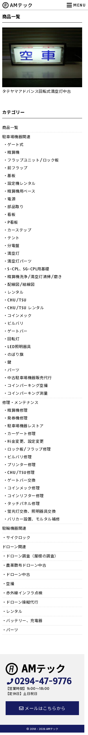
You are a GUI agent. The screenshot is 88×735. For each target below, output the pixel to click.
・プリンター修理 (19, 464)
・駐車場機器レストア (23, 425)
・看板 (9, 214)
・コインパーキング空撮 (25, 385)
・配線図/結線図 (19, 284)
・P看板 (10, 222)
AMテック (21, 5)
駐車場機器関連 (16, 136)
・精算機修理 (15, 410)
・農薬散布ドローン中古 (24, 565)
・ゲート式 (13, 144)
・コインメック (17, 315)
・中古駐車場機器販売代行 (27, 377)
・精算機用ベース (19, 191)
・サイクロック (16, 537)
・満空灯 (11, 253)
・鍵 (7, 362)
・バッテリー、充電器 (22, 620)
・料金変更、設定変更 (23, 441)
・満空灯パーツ (17, 261)
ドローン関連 (14, 546)
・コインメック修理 (21, 488)
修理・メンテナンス (20, 402)
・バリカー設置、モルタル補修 (31, 519)
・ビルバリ (13, 323)
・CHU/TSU (15, 300)
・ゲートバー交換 (19, 480)
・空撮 (8, 583)
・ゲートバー (15, 331)
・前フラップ (15, 167)
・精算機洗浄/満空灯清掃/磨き (32, 276)
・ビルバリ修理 (17, 456)
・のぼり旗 (13, 354)
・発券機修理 (15, 418)
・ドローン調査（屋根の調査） (30, 556)
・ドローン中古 (16, 574)
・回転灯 (11, 338)
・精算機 (11, 152)
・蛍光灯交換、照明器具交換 (29, 511)
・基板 (9, 175)
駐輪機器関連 (14, 528)
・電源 (9, 199)
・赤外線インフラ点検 (22, 592)
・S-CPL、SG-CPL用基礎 (26, 268)
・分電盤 (11, 245)
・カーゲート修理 (19, 433)
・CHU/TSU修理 (19, 472)
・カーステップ (17, 230)
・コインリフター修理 (23, 495)
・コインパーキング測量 (25, 393)
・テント (11, 237)
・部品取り (13, 206)
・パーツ (11, 370)
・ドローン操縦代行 (20, 602)
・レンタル (13, 292)
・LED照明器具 (17, 346)
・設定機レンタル (19, 183)
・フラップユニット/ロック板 (31, 160)
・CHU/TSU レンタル (23, 307)
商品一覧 (10, 127)
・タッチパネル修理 (21, 503)
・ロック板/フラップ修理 (27, 449)
